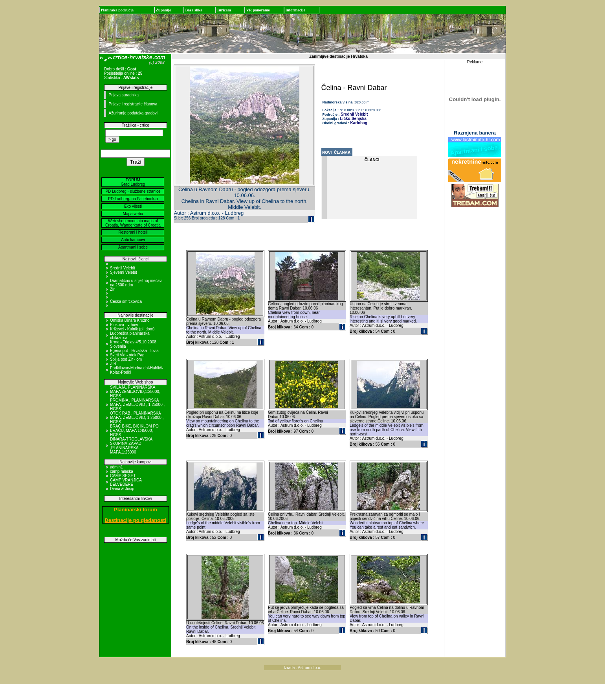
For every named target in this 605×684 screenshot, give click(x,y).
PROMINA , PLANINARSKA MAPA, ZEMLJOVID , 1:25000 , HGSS (137, 404)
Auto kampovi (133, 240)
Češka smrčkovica (126, 301)
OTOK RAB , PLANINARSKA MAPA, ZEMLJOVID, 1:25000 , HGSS (137, 417)
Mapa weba (133, 214)
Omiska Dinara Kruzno (130, 320)
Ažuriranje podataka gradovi (133, 113)
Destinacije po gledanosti (136, 520)
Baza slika (193, 10)
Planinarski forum (135, 510)
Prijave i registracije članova (132, 104)
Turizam (223, 10)
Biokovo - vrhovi (124, 325)
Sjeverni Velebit (123, 272)
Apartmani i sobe (133, 247)
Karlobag (358, 123)
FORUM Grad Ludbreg (133, 182)
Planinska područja (117, 10)
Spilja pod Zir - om (126, 359)
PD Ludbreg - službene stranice (132, 191)
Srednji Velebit (122, 268)
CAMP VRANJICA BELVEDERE (125, 482)
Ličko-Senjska (353, 118)
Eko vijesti (133, 206)
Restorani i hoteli (132, 232)
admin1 (116, 467)
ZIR (113, 363)
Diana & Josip (122, 489)
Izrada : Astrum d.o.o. (302, 668)
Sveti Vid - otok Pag (127, 355)
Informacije (295, 10)
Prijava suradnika (123, 95)
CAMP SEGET (123, 476)
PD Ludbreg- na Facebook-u (133, 199)
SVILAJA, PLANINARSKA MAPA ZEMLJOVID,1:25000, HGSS (135, 391)
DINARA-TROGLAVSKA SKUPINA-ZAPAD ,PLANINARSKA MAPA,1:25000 (131, 445)
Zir (112, 289)
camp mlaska (121, 471)
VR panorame (258, 10)
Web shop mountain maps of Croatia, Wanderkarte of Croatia (133, 223)
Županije (163, 10)
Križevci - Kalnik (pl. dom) (132, 329)
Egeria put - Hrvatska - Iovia (134, 350)
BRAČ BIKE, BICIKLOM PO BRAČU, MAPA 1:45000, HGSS (134, 430)
